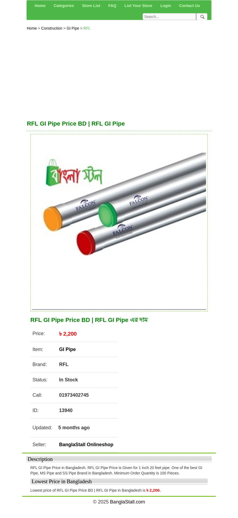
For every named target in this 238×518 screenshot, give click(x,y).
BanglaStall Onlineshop (86, 444)
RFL (87, 28)
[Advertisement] (119, 74)
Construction (52, 28)
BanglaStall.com (127, 502)
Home (32, 28)
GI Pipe (73, 28)
